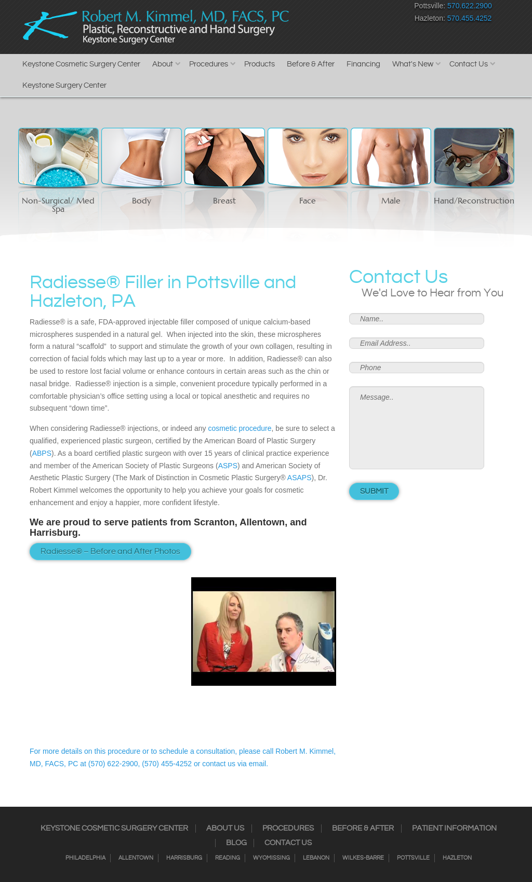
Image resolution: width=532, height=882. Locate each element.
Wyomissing (271, 858)
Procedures (208, 64)
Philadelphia (85, 858)
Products (259, 64)
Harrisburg (184, 858)
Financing (363, 64)
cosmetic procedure (239, 428)
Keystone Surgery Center (64, 85)
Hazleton (457, 858)
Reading (227, 858)
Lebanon (316, 858)
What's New (412, 64)
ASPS (227, 466)
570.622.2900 (469, 6)
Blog (236, 843)
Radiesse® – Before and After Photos (110, 551)
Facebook (292, 8)
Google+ (364, 8)
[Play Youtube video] (263, 632)
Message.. (416, 427)
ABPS (41, 453)
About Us (225, 828)
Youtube (383, 8)
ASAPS (299, 477)
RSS (346, 8)
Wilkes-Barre (363, 858)
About (162, 64)
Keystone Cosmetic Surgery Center (81, 64)
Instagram (310, 8)
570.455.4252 (469, 18)
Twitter (328, 8)
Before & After (311, 64)
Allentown (135, 858)
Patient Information (454, 828)
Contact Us (468, 64)
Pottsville (413, 858)
